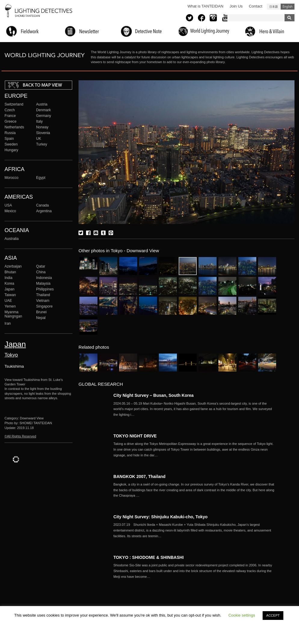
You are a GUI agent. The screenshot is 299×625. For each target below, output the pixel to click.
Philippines (45, 289)
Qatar (40, 266)
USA (8, 205)
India (8, 278)
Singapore (44, 306)
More (194, 409)
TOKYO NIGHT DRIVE (135, 436)
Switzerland (14, 104)
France (10, 116)
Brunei (41, 312)
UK (38, 138)
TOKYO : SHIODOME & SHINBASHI (148, 557)
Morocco (11, 178)
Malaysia (43, 283)
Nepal (41, 318)
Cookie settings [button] (241, 615)
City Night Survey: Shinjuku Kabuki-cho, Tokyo (160, 516)
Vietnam (42, 301)
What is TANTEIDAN (205, 6)
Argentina (44, 211)
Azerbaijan (13, 266)
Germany (43, 116)
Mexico (10, 211)
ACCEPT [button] (273, 615)
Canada (42, 205)
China (41, 272)
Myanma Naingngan (13, 314)
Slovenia (43, 133)
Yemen (10, 306)
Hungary (11, 150)
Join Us (236, 6)
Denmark (43, 110)
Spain (9, 138)
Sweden (11, 144)
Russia (10, 133)
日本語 (274, 7)
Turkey (41, 144)
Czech (10, 110)
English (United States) (287, 7)
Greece (11, 121)
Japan (9, 289)
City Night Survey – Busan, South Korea (153, 395)
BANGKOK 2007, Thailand (139, 476)
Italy (39, 121)
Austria (42, 104)
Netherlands (14, 127)
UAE (8, 301)
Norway (42, 127)
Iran (8, 323)
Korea (9, 283)
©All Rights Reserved (20, 436)
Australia (12, 239)
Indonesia (44, 278)
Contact (255, 6)
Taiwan (10, 295)
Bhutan (10, 272)
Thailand (43, 295)
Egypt (40, 178)
